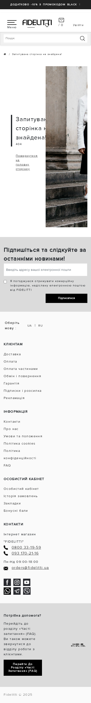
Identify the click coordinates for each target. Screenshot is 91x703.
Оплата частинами (21, 369)
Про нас (11, 429)
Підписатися (66, 298)
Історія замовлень (21, 496)
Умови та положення (23, 436)
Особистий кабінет (21, 489)
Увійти (78, 25)
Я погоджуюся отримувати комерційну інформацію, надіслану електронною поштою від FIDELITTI (47, 285)
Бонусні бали (16, 511)
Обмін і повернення (22, 376)
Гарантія (11, 383)
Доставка (12, 354)
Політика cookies (19, 443)
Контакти (12, 422)
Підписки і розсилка (23, 391)
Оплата (10, 361)
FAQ (7, 465)
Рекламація (14, 398)
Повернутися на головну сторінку (27, 162)
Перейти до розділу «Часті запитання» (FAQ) (22, 667)
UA (29, 326)
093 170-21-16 (25, 553)
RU (40, 326)
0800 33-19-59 (26, 547)
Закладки (12, 503)
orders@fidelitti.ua (30, 568)
